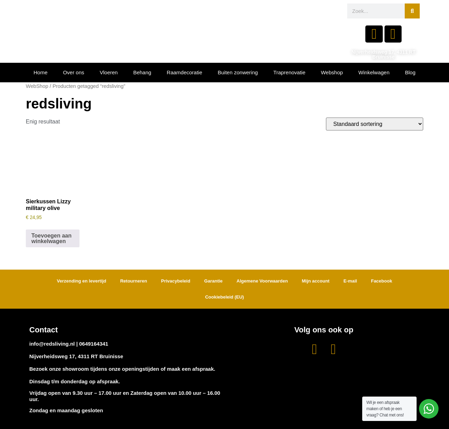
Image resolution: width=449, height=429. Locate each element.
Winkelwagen (373, 72)
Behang (142, 72)
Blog (410, 72)
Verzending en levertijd (81, 281)
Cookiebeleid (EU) (224, 297)
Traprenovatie (289, 72)
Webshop (332, 72)
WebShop (37, 86)
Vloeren (109, 72)
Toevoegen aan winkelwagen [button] (51, 238)
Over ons (73, 72)
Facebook (381, 281)
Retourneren (133, 281)
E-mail (350, 281)
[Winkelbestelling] (374, 124)
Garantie (213, 281)
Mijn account (315, 281)
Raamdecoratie (184, 72)
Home (40, 72)
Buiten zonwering (238, 72)
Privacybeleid (175, 281)
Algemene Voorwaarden (262, 281)
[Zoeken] (412, 10)
